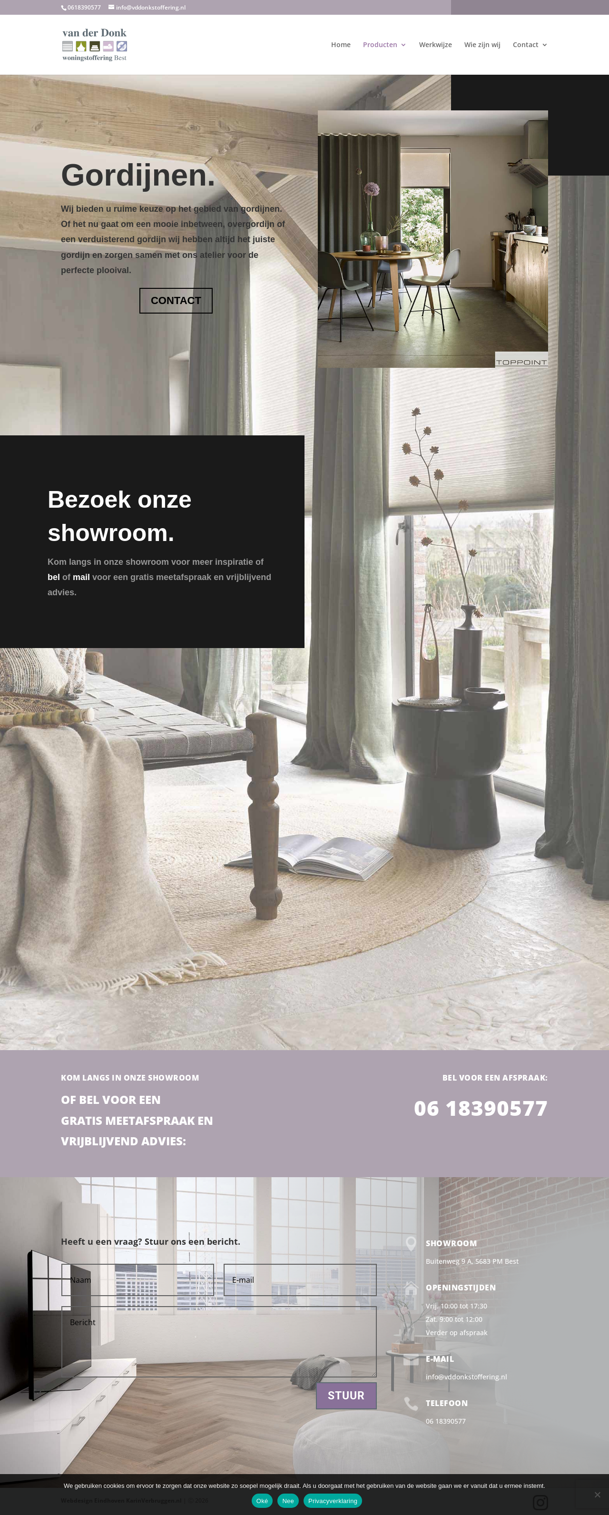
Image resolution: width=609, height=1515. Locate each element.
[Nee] (597, 1494)
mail (82, 577)
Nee (288, 1501)
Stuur (346, 1395)
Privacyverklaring (332, 1501)
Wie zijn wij (482, 45)
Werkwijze (435, 45)
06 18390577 (481, 1107)
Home (341, 45)
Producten (380, 45)
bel (54, 577)
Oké (262, 1501)
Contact (526, 45)
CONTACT (176, 300)
